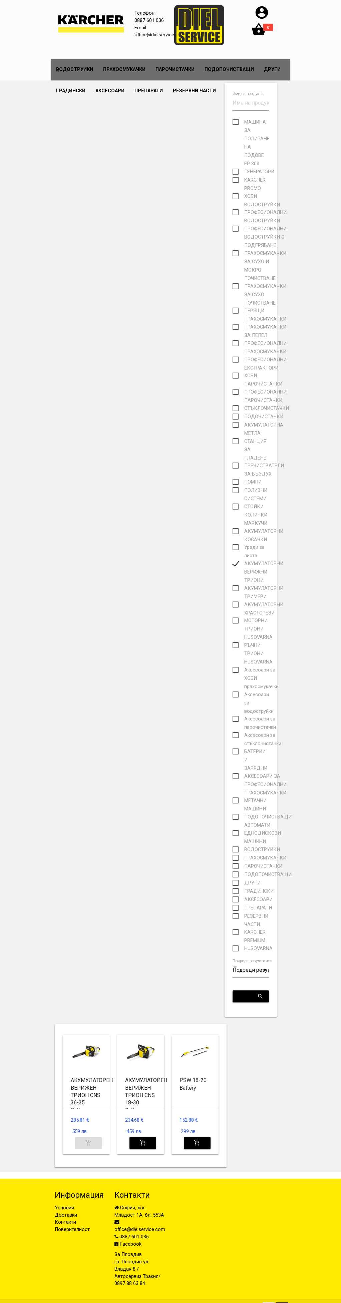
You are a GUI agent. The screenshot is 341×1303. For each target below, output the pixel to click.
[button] (261, 18)
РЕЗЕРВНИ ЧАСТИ (194, 91)
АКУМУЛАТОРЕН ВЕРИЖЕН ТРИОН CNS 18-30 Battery (146, 1095)
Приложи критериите (253, 996)
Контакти (65, 1222)
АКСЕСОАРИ (109, 91)
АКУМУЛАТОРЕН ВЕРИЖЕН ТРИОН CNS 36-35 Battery (92, 1095)
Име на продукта (248, 94)
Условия (64, 1208)
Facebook (127, 1244)
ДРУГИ (272, 69)
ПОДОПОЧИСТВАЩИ (229, 69)
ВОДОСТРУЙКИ (74, 69)
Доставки (66, 1215)
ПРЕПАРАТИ (148, 91)
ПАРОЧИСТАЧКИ (175, 69)
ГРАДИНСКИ (70, 91)
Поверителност (72, 1229)
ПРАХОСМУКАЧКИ (124, 69)
